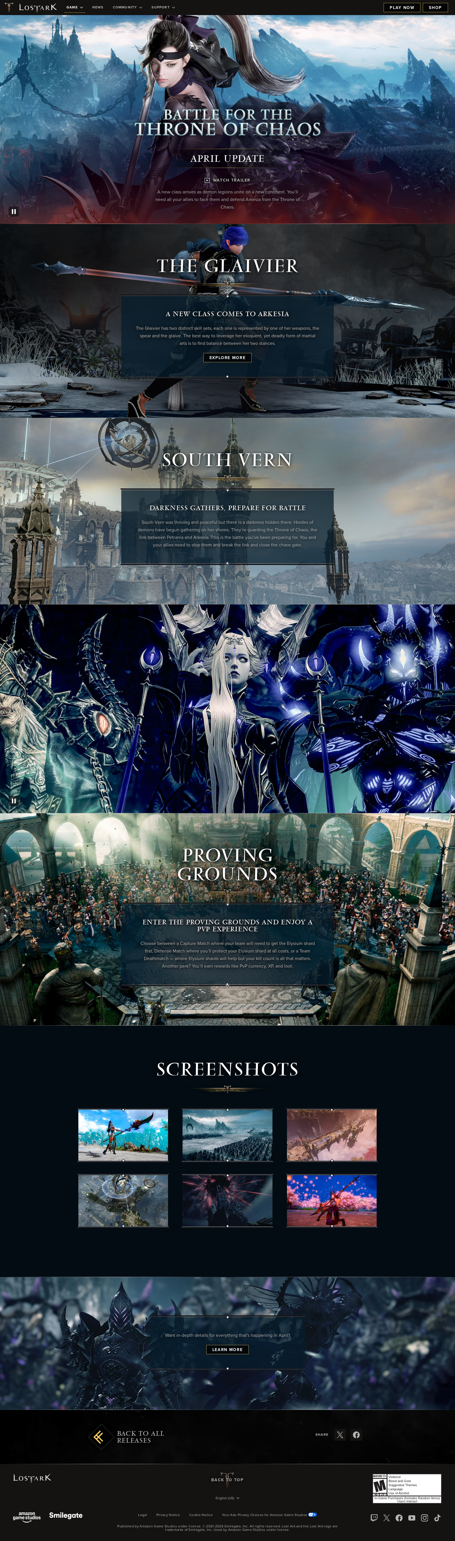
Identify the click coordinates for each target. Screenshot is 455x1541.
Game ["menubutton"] (74, 7)
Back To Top (227, 1480)
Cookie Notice (201, 1515)
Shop (435, 8)
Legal (142, 1515)
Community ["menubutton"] (127, 7)
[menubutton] (227, 1499)
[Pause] (14, 212)
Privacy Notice (168, 1515)
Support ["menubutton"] (163, 7)
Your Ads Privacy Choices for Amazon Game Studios (269, 1515)
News (98, 7)
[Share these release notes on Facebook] (356, 1435)
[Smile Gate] (65, 1518)
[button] (123, 1135)
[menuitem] (75, 7)
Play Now (402, 8)
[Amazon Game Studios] (27, 1518)
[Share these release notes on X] (340, 1435)
